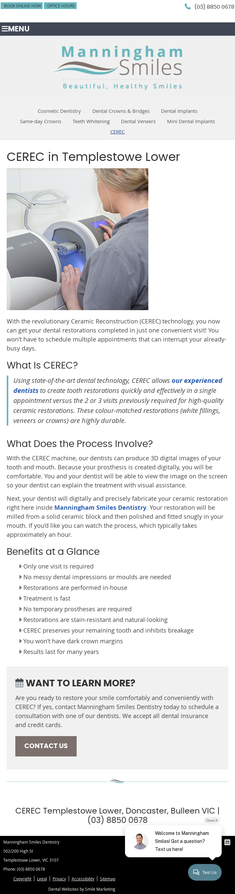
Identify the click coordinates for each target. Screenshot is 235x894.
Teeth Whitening (91, 121)
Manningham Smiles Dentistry (100, 507)
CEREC (117, 131)
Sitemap (107, 878)
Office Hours (61, 5)
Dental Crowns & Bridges (121, 110)
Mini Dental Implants (191, 121)
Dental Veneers (138, 121)
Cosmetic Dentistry (59, 110)
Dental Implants (179, 110)
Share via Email (228, 842)
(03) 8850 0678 (214, 7)
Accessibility (83, 878)
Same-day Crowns (40, 121)
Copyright (22, 878)
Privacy (59, 878)
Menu (16, 29)
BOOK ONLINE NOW (22, 5)
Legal (42, 878)
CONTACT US (46, 746)
